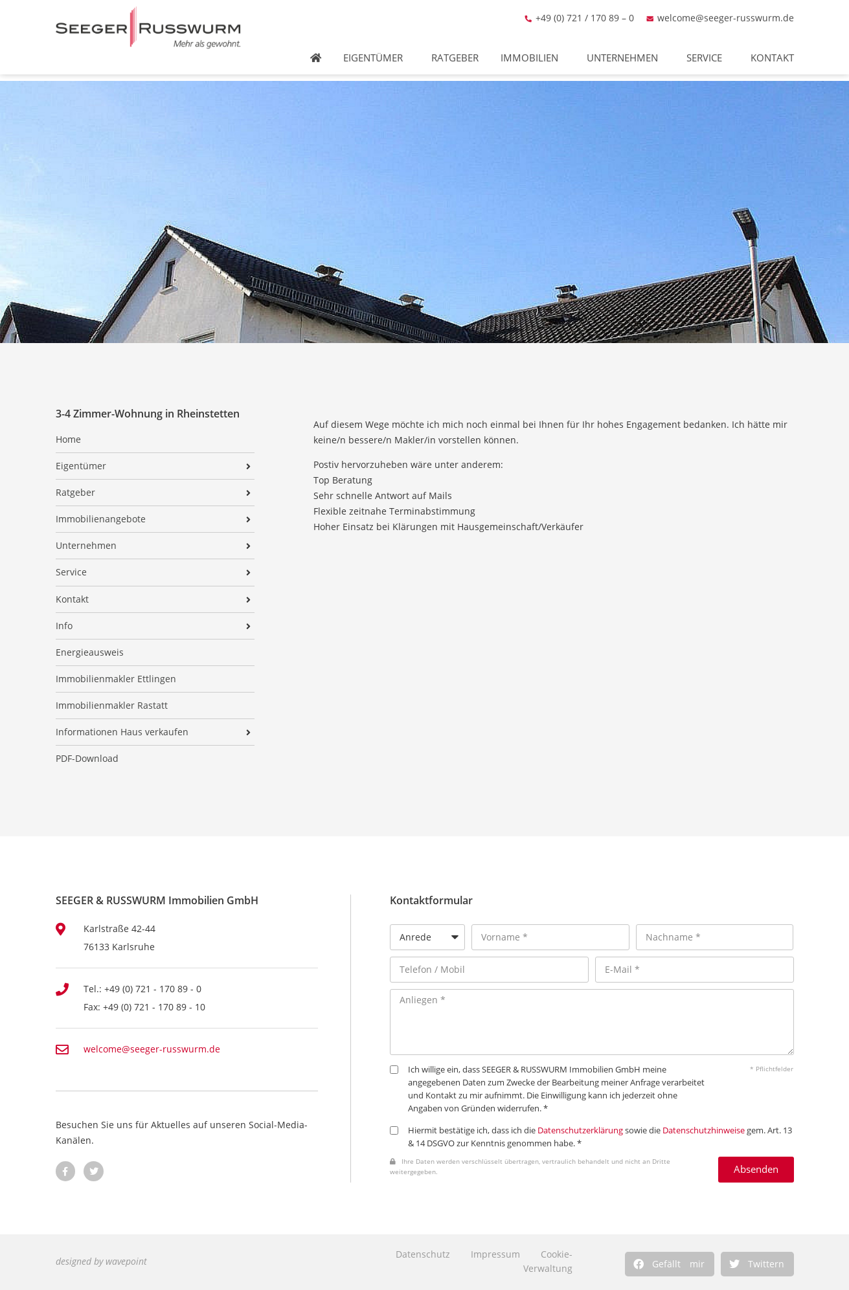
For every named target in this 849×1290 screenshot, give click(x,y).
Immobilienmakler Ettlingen (116, 679)
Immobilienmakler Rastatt (112, 705)
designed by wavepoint (101, 1261)
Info (64, 626)
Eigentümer (376, 49)
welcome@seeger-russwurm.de (725, 9)
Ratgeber (455, 49)
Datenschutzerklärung (580, 1130)
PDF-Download (87, 758)
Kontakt (775, 49)
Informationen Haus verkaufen (122, 732)
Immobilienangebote (101, 519)
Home (68, 439)
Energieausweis (90, 652)
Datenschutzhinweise (703, 1130)
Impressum (495, 1254)
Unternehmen (625, 49)
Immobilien (533, 49)
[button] (669, 1264)
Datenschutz (423, 1254)
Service (707, 49)
